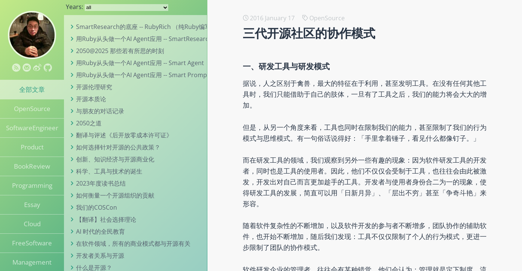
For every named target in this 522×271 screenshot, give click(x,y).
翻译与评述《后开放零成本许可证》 (124, 135)
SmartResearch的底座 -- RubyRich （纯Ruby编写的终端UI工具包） (167, 27)
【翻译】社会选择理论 (106, 219)
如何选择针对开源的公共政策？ (118, 147)
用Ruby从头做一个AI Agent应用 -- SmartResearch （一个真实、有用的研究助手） (187, 39)
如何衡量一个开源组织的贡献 (115, 195)
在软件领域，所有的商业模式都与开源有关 (133, 243)
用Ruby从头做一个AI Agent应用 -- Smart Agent (140, 63)
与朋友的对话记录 (100, 111)
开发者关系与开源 (100, 255)
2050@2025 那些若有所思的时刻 (120, 51)
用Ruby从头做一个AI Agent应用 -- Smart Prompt (142, 75)
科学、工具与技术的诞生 (109, 171)
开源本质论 (91, 99)
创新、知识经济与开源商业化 (115, 159)
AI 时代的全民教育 (100, 231)
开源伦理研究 (94, 87)
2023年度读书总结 (101, 183)
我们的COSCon (96, 207)
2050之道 (89, 123)
